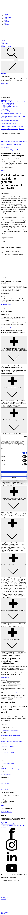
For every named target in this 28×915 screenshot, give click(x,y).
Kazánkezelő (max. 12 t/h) (7, 752)
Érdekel (3, 170)
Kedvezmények (7, 17)
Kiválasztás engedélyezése (14, 474)
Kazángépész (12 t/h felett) (7, 746)
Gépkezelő (8, 100)
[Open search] (12, 53)
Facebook (5, 812)
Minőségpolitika (16, 825)
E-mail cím (3, 682)
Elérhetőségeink (5, 677)
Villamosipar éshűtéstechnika (7, 108)
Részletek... (3, 138)
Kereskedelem (6, 102)
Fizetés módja (4, 690)
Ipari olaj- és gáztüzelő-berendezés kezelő (11, 741)
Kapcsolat (6, 21)
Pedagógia (3, 105)
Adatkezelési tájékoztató (14, 692)
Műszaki (12, 103)
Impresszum (9, 825)
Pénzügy (8, 105)
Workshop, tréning (5, 111)
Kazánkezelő (4, 758)
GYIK (5, 15)
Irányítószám (4, 683)
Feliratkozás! (4, 822)
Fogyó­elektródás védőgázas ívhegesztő (10, 735)
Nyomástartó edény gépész (7, 763)
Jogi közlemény (5, 824)
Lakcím (2, 687)
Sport (10, 106)
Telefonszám (4, 680)
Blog (5, 23)
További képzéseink (6, 774)
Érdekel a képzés (5, 83)
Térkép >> (3, 805)
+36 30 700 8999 (5, 789)
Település (3, 685)
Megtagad (14, 477)
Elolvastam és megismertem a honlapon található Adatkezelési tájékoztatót (13, 696)
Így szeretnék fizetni (6, 304)
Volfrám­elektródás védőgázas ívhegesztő (11, 769)
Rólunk (5, 20)
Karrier (5, 18)
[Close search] (12, 67)
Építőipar (3, 100)
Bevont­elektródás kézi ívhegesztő (9, 730)
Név (2, 679)
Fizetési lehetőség (5, 688)
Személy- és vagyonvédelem (8, 105)
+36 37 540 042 (5, 783)
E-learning (6, 24)
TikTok (10, 812)
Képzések (6, 14)
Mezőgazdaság (13, 102)
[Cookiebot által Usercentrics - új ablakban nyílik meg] (20, 436)
